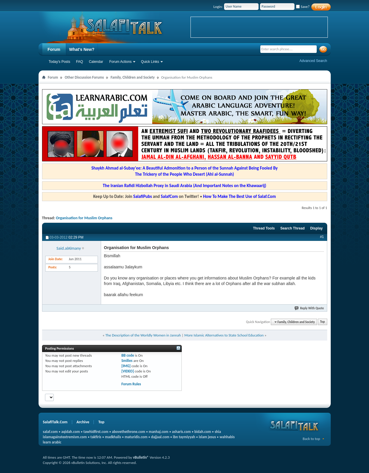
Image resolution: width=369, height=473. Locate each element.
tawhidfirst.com (96, 431)
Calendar (96, 62)
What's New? (82, 49)
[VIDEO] (127, 371)
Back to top (311, 438)
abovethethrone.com (128, 431)
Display (316, 228)
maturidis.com (136, 437)
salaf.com (50, 431)
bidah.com (202, 431)
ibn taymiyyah (184, 437)
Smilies (126, 360)
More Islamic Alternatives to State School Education (224, 335)
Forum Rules (131, 384)
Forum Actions (120, 62)
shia (218, 431)
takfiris (96, 437)
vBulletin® (141, 457)
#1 (322, 237)
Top (322, 322)
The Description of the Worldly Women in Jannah (143, 335)
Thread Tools (264, 228)
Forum (54, 49)
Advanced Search (313, 61)
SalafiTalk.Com (55, 422)
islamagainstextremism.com (65, 437)
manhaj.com (158, 431)
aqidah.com (70, 431)
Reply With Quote (309, 308)
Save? (302, 6)
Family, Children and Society (132, 77)
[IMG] (126, 366)
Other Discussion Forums (84, 77)
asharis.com (181, 431)
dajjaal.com (160, 437)
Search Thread (292, 228)
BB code (127, 355)
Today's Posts (59, 62)
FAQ (79, 62)
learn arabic (52, 442)
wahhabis (227, 437)
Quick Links (150, 62)
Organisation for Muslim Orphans (84, 217)
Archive (83, 422)
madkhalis (113, 437)
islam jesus (207, 437)
